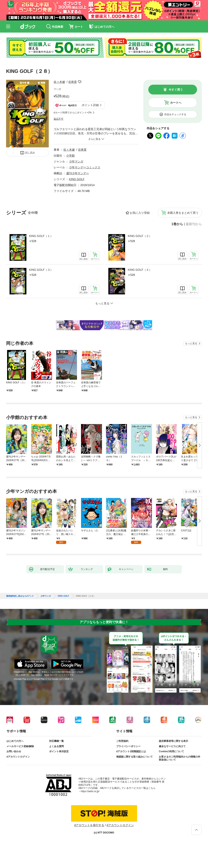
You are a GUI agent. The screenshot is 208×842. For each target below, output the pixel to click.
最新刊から (194, 224)
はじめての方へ (15, 741)
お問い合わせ (13, 751)
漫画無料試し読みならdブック (20, 596)
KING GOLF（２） (140, 236)
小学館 (70, 155)
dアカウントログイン (18, 756)
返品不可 (58, 118)
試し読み (30, 152)
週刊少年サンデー (77, 173)
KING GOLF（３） (41, 269)
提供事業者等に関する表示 (173, 741)
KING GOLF (76, 179)
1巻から (177, 224)
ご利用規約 (122, 741)
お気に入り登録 (140, 212)
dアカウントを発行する (89, 825)
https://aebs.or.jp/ (90, 791)
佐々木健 (59, 81)
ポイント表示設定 (59, 751)
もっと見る (191, 343)
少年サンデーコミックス (84, 167)
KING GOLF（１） (41, 236)
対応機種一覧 (56, 741)
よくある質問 (56, 746)
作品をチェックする (175, 114)
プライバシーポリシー (128, 746)
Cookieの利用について (171, 751)
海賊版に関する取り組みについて (134, 756)
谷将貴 (72, 81)
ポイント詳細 (90, 105)
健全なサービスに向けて (172, 746)
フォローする (80, 82)
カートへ (175, 102)
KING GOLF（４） (140, 269)
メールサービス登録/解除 (20, 746)
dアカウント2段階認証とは (131, 751)
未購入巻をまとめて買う (182, 212)
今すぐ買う (176, 89)
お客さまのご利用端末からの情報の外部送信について (179, 758)
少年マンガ (76, 161)
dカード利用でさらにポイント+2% (73, 112)
